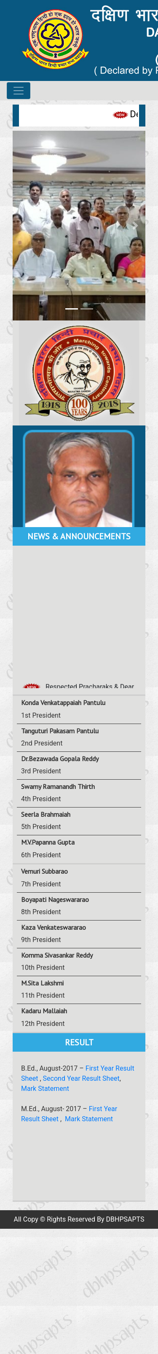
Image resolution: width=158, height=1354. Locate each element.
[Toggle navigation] (18, 90)
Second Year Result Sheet (81, 1078)
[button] (22, 225)
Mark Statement (45, 1089)
